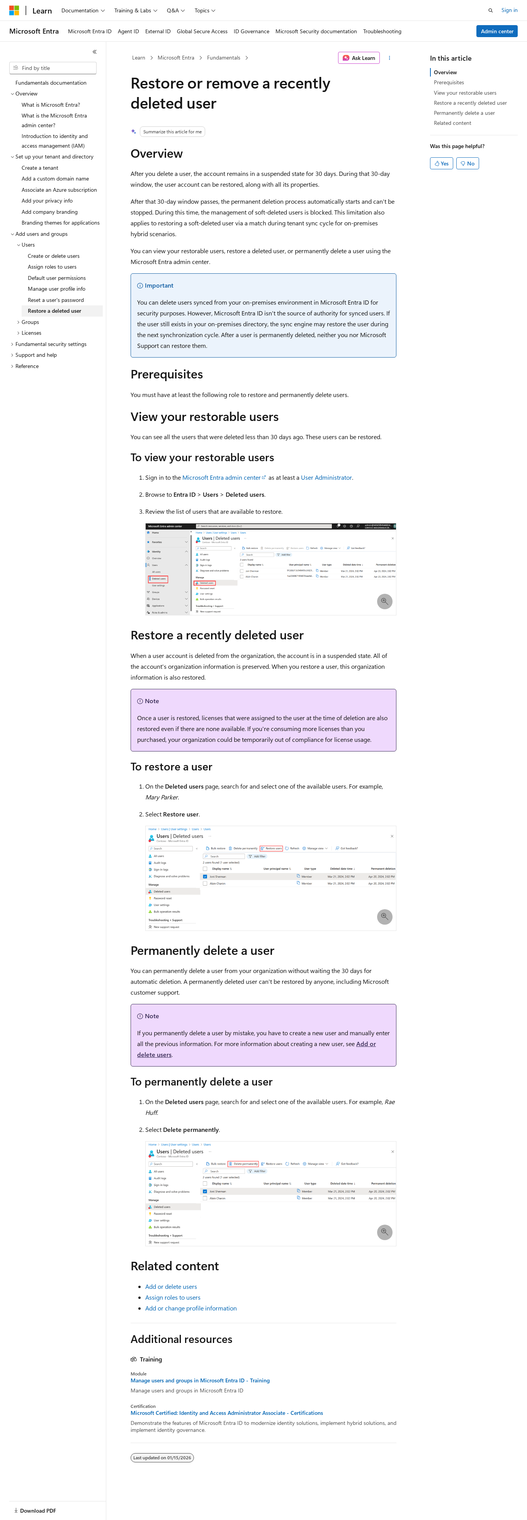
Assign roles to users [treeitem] (52, 266)
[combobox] (53, 68)
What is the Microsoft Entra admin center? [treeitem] (54, 120)
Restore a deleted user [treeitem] (54, 310)
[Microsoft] (14, 10)
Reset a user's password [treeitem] (56, 299)
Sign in (510, 10)
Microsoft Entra (176, 57)
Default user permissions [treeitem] (57, 277)
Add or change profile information (191, 1308)
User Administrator (326, 477)
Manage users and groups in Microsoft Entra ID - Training (200, 1380)
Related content (452, 122)
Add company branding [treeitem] (50, 211)
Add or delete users (171, 1286)
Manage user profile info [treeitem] (56, 288)
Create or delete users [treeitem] (54, 255)
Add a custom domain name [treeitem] (55, 178)
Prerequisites (449, 82)
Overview (445, 72)
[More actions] (389, 58)
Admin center (497, 31)
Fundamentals (223, 57)
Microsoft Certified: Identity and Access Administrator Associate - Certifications (227, 1412)
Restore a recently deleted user (470, 102)
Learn (138, 57)
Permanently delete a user (464, 112)
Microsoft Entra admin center (221, 477)
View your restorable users (465, 92)
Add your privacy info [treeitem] (47, 200)
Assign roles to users (173, 1297)
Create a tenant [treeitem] (40, 167)
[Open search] (490, 10)
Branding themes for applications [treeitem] (61, 222)
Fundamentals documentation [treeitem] (51, 82)
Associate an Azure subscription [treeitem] (59, 189)
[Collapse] (95, 52)
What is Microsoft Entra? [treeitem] (51, 104)
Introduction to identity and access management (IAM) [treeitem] (55, 140)
